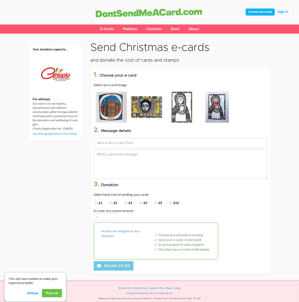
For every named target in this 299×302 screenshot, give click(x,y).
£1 (98, 203)
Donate (113, 266)
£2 (113, 203)
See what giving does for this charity (55, 134)
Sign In (282, 11)
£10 (174, 203)
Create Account (260, 11)
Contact (176, 288)
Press (162, 288)
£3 (128, 203)
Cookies (153, 288)
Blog (168, 288)
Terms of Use (125, 288)
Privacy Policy (140, 288)
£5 (158, 203)
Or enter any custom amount (114, 211)
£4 (143, 203)
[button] (107, 29)
